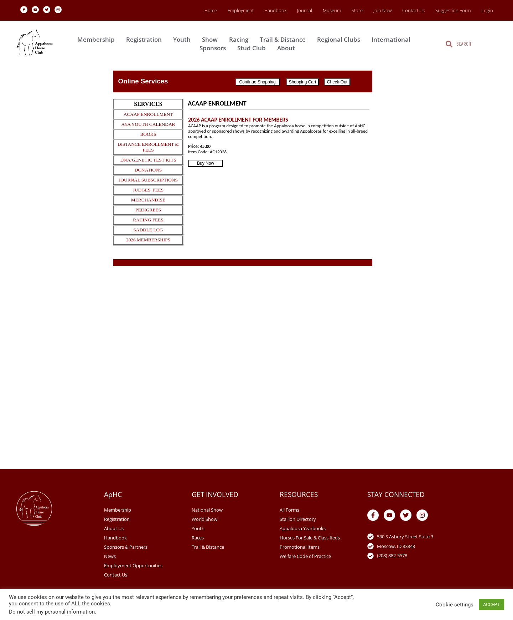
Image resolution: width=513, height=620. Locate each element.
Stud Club (253, 48)
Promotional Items (300, 547)
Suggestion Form (453, 10)
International (393, 39)
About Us (114, 528)
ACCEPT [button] (491, 604)
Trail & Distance (284, 39)
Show (211, 39)
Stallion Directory (298, 519)
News (110, 556)
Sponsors (214, 48)
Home (210, 10)
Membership (97, 39)
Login (487, 10)
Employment (241, 10)
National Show (207, 510)
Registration (145, 39)
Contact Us (413, 10)
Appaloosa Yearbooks (303, 528)
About (288, 48)
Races (198, 537)
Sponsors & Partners (125, 547)
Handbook (275, 10)
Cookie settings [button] (454, 604)
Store (357, 10)
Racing (240, 39)
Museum (332, 10)
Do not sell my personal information (52, 612)
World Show (204, 519)
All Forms (289, 510)
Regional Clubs (340, 39)
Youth (183, 39)
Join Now (382, 10)
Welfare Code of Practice (305, 556)
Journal (304, 10)
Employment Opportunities (133, 565)
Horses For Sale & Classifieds (310, 537)
